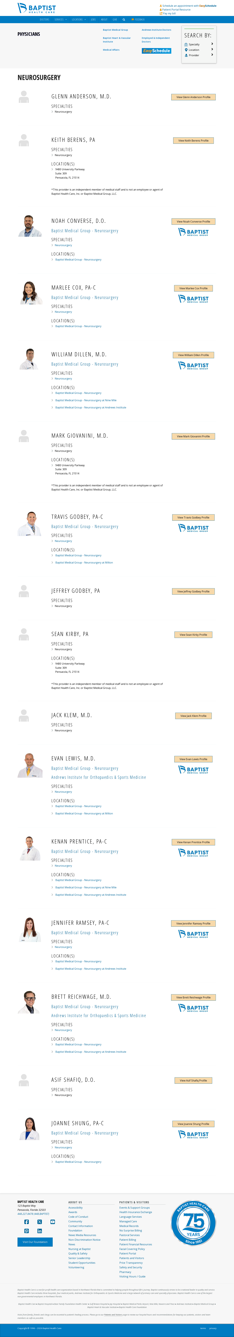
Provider (194, 55)
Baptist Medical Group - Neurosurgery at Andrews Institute (90, 407)
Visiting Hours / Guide (132, 1276)
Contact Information (80, 1226)
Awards (72, 1212)
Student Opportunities (81, 1262)
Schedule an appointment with (189, 6)
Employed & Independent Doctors (156, 39)
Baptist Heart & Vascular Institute (117, 39)
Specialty (194, 44)
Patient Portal (127, 1253)
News (71, 1244)
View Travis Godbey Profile (193, 517)
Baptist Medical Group (115, 29)
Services (59, 19)
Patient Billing (127, 1239)
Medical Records (129, 1226)
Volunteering (76, 1267)
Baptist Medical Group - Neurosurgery (78, 259)
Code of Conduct (78, 1216)
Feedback (138, 19)
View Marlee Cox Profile (193, 288)
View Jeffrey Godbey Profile (193, 591)
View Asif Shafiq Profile (193, 1080)
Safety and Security (130, 1267)
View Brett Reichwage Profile (193, 997)
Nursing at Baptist (79, 1249)
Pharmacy (125, 1272)
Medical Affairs (111, 49)
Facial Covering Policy (132, 1249)
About (104, 19)
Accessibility (75, 1207)
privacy (212, 1328)
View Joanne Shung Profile (193, 1124)
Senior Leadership (79, 1258)
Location (194, 50)
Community (75, 1221)
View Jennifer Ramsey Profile (193, 923)
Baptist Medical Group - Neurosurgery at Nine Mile (86, 400)
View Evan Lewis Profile (193, 759)
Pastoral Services (129, 1235)
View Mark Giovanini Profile (193, 436)
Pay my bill (169, 13)
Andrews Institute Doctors (156, 29)
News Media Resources (82, 1235)
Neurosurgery (63, 245)
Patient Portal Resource (176, 9)
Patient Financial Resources (135, 1244)
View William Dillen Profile (193, 355)
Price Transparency (131, 1262)
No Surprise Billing (130, 1230)
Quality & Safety (77, 1253)
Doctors (44, 19)
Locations (77, 19)
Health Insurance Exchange (135, 1212)
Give (115, 19)
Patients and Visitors (131, 1258)
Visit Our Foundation (35, 1242)
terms (203, 1328)
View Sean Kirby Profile (193, 634)
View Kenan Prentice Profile (193, 842)
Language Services (130, 1216)
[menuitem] (44, 19)
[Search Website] (124, 19)
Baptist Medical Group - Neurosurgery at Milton (84, 562)
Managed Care (128, 1221)
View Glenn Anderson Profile (193, 97)
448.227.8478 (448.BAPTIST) (33, 1214)
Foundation (75, 1230)
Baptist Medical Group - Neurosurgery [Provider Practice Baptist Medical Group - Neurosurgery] (84, 231)
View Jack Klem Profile (193, 716)
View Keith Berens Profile (193, 140)
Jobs (93, 19)
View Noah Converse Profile (193, 221)
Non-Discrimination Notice (84, 1239)
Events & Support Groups (134, 1207)
